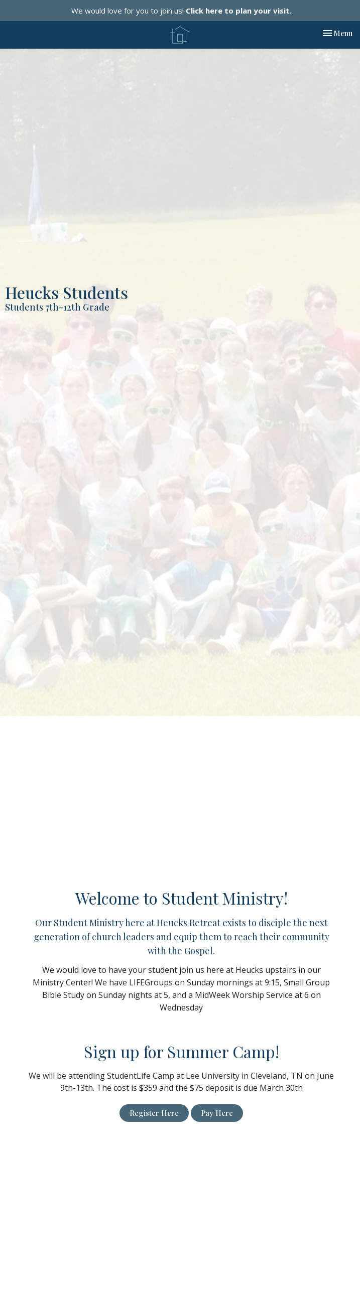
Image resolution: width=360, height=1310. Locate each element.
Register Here (154, 1113)
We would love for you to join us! (181, 11)
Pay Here (217, 1113)
